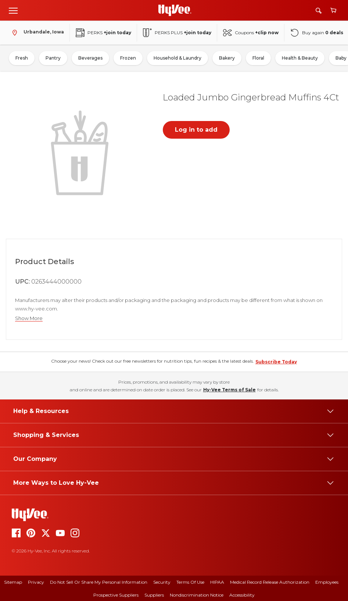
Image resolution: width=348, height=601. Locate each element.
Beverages (90, 58)
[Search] (318, 10)
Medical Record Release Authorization (269, 582)
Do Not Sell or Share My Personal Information (98, 582)
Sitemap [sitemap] (13, 582)
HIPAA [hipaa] (217, 582)
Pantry (53, 58)
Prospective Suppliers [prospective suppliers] (116, 595)
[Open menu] (13, 10)
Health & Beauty (300, 58)
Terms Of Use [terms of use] (190, 582)
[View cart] (333, 10)
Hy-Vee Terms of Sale (229, 389)
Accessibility (242, 595)
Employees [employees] (326, 582)
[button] (81, 152)
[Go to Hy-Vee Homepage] (174, 10)
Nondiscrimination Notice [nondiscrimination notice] (196, 595)
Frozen (128, 58)
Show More (29, 318)
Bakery (227, 58)
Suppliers (154, 595)
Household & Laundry (177, 58)
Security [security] (162, 582)
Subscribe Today (276, 361)
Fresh (21, 58)
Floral (258, 58)
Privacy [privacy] (36, 582)
